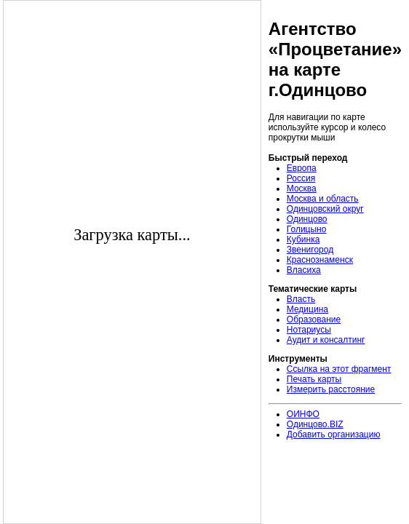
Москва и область (323, 199)
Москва (302, 188)
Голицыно (307, 229)
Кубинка (303, 239)
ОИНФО (303, 414)
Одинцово (307, 219)
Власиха (304, 270)
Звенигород (310, 250)
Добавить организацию (334, 434)
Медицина (307, 309)
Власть (301, 299)
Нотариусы (309, 330)
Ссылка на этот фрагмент (339, 369)
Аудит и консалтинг (326, 340)
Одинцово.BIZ (315, 424)
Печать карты (314, 379)
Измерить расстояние (331, 389)
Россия (301, 178)
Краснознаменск (320, 260)
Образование (314, 319)
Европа (302, 168)
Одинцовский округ (325, 209)
